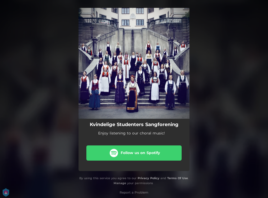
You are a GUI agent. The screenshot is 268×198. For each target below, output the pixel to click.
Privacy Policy (148, 178)
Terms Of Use (177, 178)
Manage (120, 183)
